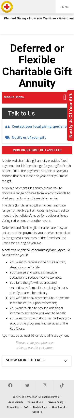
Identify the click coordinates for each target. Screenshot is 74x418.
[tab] (37, 360)
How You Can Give (43, 18)
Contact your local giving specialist (36, 126)
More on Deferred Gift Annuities (37, 150)
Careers (37, 412)
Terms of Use (35, 402)
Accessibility (15, 402)
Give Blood (58, 407)
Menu (64, 7)
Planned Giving (15, 18)
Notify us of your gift (25, 137)
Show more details (25, 360)
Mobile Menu (14, 97)
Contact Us (13, 407)
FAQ (26, 407)
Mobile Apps (40, 407)
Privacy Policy (55, 402)
